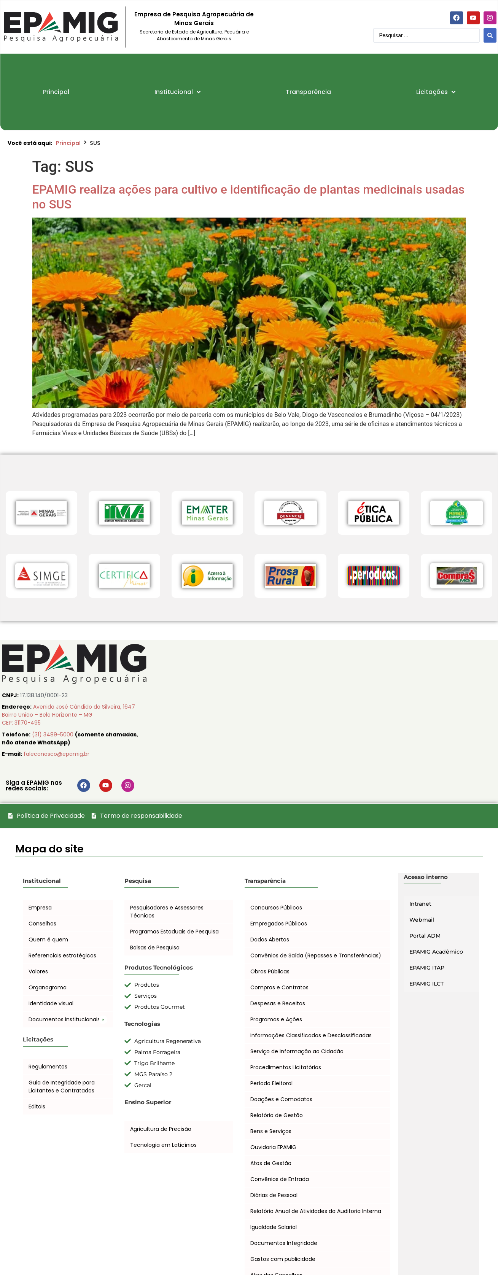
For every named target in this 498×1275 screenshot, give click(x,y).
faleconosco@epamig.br (56, 754)
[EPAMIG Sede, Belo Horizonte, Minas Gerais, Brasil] (323, 720)
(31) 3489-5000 (53, 734)
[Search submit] (490, 35)
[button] (68, 1019)
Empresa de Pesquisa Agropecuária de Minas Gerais (194, 18)
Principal (68, 143)
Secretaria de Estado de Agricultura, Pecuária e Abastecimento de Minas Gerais (194, 35)
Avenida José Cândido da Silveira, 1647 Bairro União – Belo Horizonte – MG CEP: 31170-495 (68, 715)
